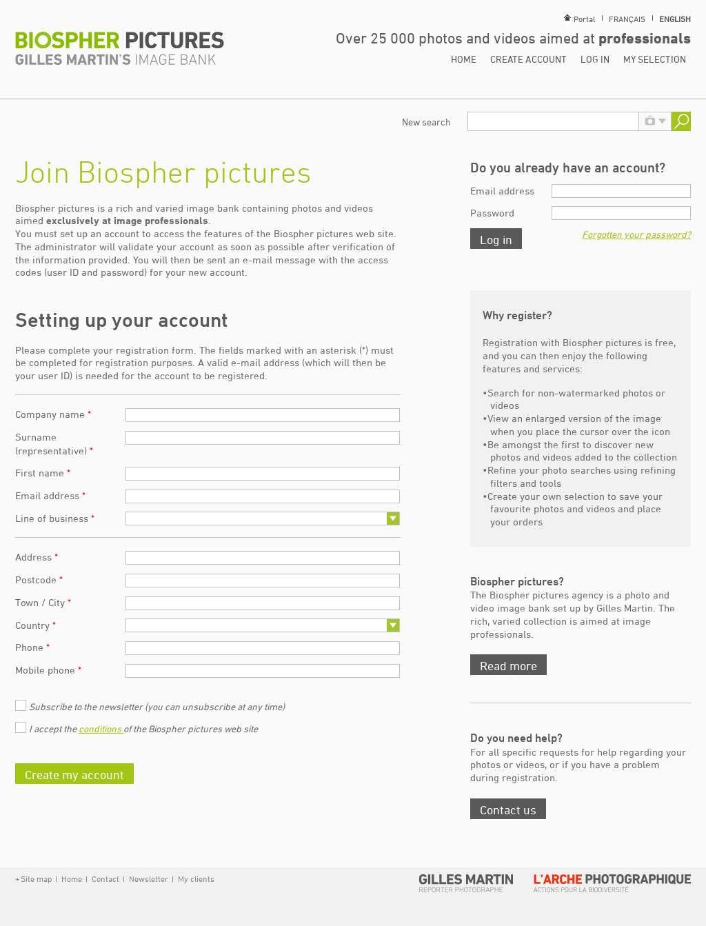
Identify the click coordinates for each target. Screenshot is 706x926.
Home (463, 59)
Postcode (39, 579)
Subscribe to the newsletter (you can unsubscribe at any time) (157, 706)
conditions (101, 728)
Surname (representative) (54, 443)
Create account (528, 59)
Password (492, 213)
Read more (508, 665)
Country (35, 625)
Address (36, 557)
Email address (50, 495)
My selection (654, 59)
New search (426, 122)
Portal (584, 18)
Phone (32, 647)
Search (681, 121)
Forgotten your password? (636, 234)
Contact (105, 878)
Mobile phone (48, 670)
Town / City (43, 602)
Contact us (508, 809)
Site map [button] (36, 878)
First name (42, 473)
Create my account (74, 774)
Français (627, 18)
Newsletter (148, 878)
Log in (595, 59)
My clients (195, 878)
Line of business (54, 518)
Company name (53, 414)
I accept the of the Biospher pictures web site (143, 728)
